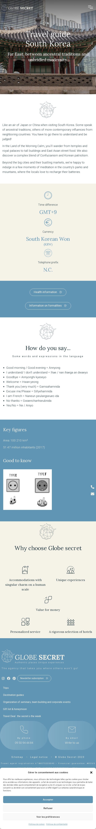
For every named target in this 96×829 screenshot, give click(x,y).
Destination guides (13, 694)
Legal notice (39, 757)
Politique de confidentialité (56, 824)
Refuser (48, 808)
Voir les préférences (48, 816)
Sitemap (17, 757)
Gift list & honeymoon (15, 709)
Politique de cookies (37, 824)
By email (72, 738)
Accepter (48, 799)
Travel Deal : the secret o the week (22, 716)
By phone (24, 738)
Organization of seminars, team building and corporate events (37, 702)
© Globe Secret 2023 (70, 757)
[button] (91, 772)
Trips (6, 687)
